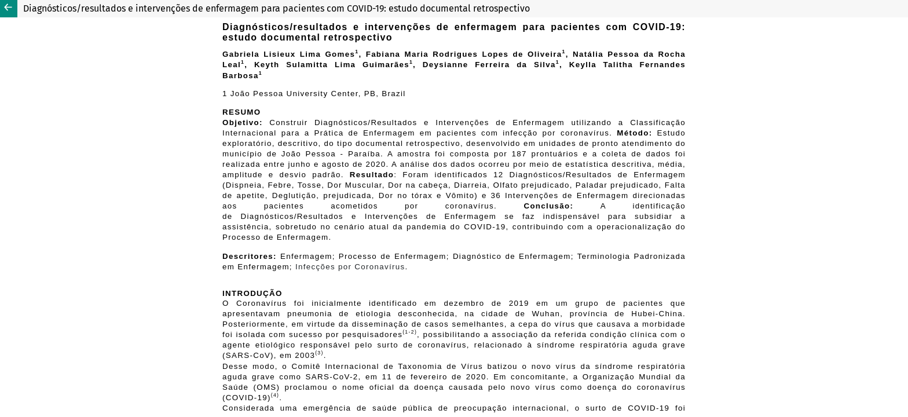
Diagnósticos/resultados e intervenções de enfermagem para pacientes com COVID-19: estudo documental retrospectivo (276, 8)
